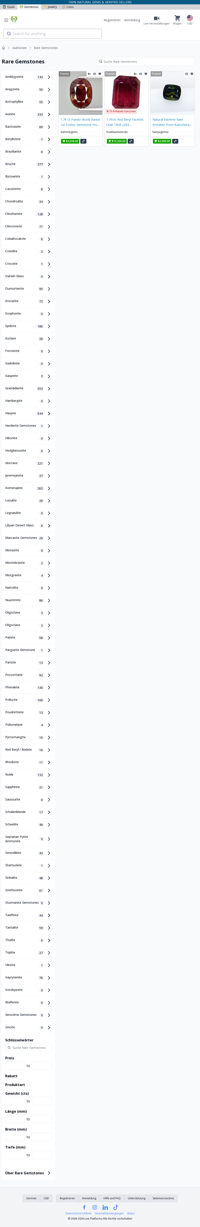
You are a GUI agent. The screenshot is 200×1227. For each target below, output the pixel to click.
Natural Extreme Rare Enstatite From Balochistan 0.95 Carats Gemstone (171, 124)
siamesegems (69, 132)
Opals (8, 7)
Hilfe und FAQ (112, 1198)
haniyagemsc (160, 132)
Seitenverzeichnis (163, 1198)
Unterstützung (136, 1198)
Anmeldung (132, 20)
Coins (67, 7)
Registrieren (112, 20)
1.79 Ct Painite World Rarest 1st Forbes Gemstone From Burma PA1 (80, 124)
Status (131, 1213)
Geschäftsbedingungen (109, 1213)
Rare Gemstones (46, 48)
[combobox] (53, 33)
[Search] (145, 61)
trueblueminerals (117, 132)
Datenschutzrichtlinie (78, 1213)
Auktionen (19, 48)
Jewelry (50, 7)
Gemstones (29, 7)
